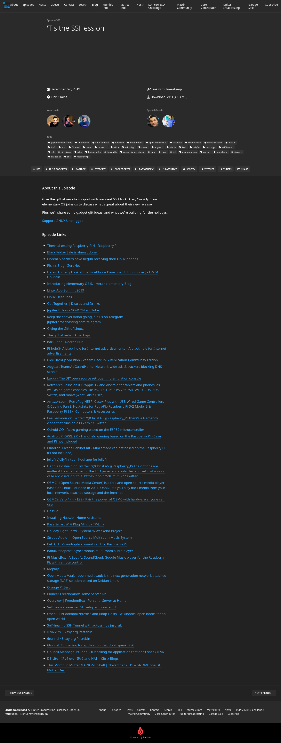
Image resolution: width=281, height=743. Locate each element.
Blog (95, 4)
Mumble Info (107, 6)
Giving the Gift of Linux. (65, 328)
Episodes (28, 4)
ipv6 (51, 147)
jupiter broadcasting (59, 142)
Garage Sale (253, 6)
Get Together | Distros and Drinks (73, 303)
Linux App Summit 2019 (65, 290)
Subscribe (271, 4)
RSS (36, 169)
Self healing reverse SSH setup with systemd (81, 607)
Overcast (98, 169)
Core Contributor (208, 6)
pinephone (221, 151)
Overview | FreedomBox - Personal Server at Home (86, 600)
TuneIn (226, 169)
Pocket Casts (120, 169)
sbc (67, 156)
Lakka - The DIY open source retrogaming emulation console (94, 378)
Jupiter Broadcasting (231, 6)
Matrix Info (124, 6)
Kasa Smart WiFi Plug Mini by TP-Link (75, 524)
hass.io (231, 142)
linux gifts (110, 151)
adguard (157, 147)
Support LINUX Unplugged (63, 220)
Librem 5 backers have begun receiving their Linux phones (92, 259)
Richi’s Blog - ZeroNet (63, 265)
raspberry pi (81, 156)
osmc (87, 147)
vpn (62, 147)
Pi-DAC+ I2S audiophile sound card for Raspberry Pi (87, 544)
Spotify (189, 169)
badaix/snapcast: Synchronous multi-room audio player (90, 550)
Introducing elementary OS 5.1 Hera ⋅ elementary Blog (89, 283)
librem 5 (236, 151)
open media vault (156, 142)
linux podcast (100, 142)
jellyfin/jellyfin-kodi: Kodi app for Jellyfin (77, 459)
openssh (118, 142)
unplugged (82, 142)
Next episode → (264, 693)
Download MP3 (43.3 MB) (167, 97)
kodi (183, 147)
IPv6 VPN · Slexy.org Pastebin (69, 632)
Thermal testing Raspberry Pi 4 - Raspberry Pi (82, 245)
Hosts (42, 4)
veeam (143, 147)
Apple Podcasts (56, 169)
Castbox (78, 169)
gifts (78, 151)
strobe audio (193, 142)
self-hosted (226, 147)
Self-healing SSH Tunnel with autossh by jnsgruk (84, 625)
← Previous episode (19, 693)
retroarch (101, 147)
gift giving (64, 151)
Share (242, 169)
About (14, 4)
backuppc (209, 147)
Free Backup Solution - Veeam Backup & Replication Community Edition (102, 360)
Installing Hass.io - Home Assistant (74, 517)
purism (205, 151)
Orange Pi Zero (59, 587)
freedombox (134, 142)
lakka (115, 147)
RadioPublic (144, 169)
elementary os (188, 151)
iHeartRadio (168, 169)
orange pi (54, 156)
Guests (55, 4)
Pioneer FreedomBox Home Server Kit (76, 594)
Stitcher (207, 169)
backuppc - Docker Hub (65, 342)
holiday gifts (92, 151)
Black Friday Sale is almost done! (72, 252)
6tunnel (74, 147)
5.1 (173, 151)
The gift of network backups (69, 335)
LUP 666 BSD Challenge (156, 6)
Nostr (140, 4)
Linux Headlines (59, 297)
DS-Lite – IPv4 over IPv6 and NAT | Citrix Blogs (83, 658)
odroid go (128, 147)
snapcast (176, 142)
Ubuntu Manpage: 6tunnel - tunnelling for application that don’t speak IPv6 (105, 652)
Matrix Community (184, 6)
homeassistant (213, 142)
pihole (171, 147)
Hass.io (53, 511)
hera (162, 151)
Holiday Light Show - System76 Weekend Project (84, 531)
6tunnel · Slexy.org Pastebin (68, 638)
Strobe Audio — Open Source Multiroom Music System (89, 537)
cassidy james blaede (132, 151)
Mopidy (53, 569)
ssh (51, 151)
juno (151, 151)
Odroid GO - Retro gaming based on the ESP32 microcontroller (95, 429)
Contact (69, 4)
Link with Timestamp (164, 89)
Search (83, 4)
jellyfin (195, 147)
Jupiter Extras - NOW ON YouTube (73, 310)
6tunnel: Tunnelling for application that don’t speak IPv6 (90, 645)
